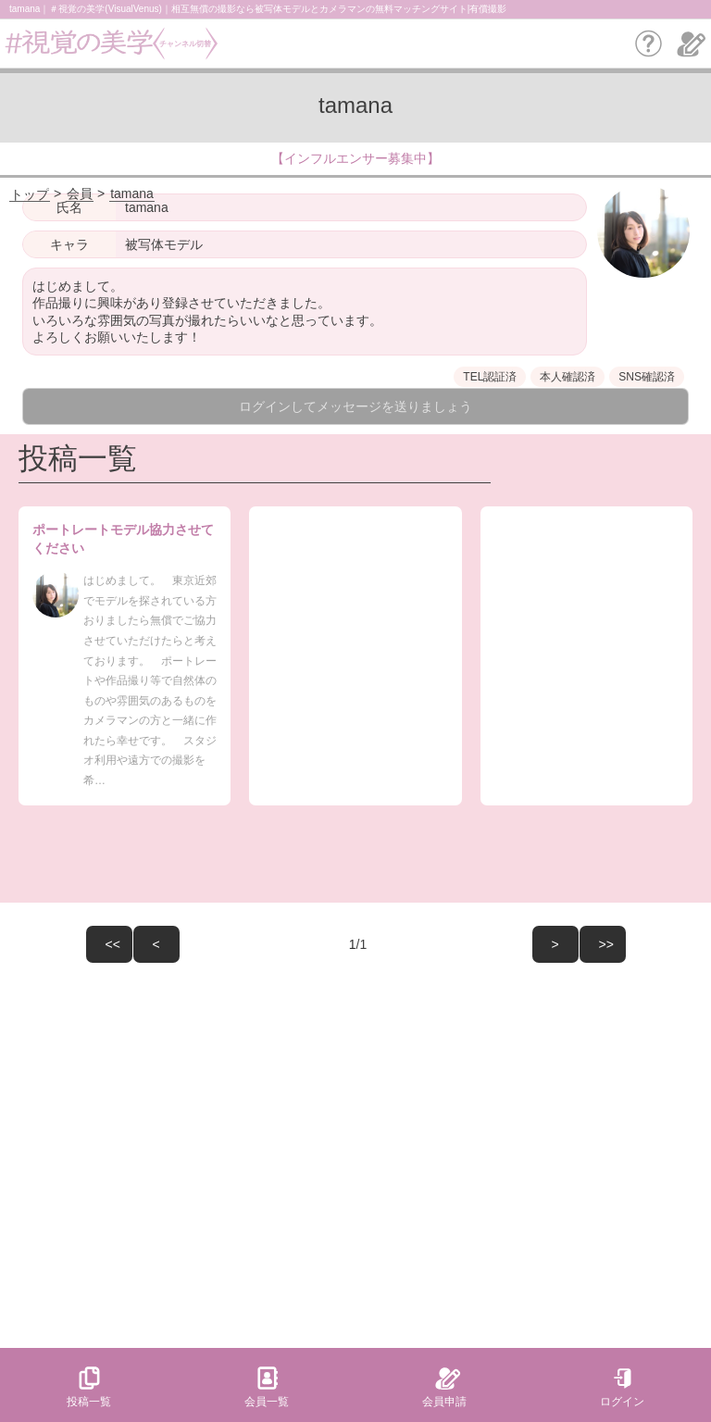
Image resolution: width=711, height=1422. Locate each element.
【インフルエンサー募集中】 (355, 158)
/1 (274, 944)
